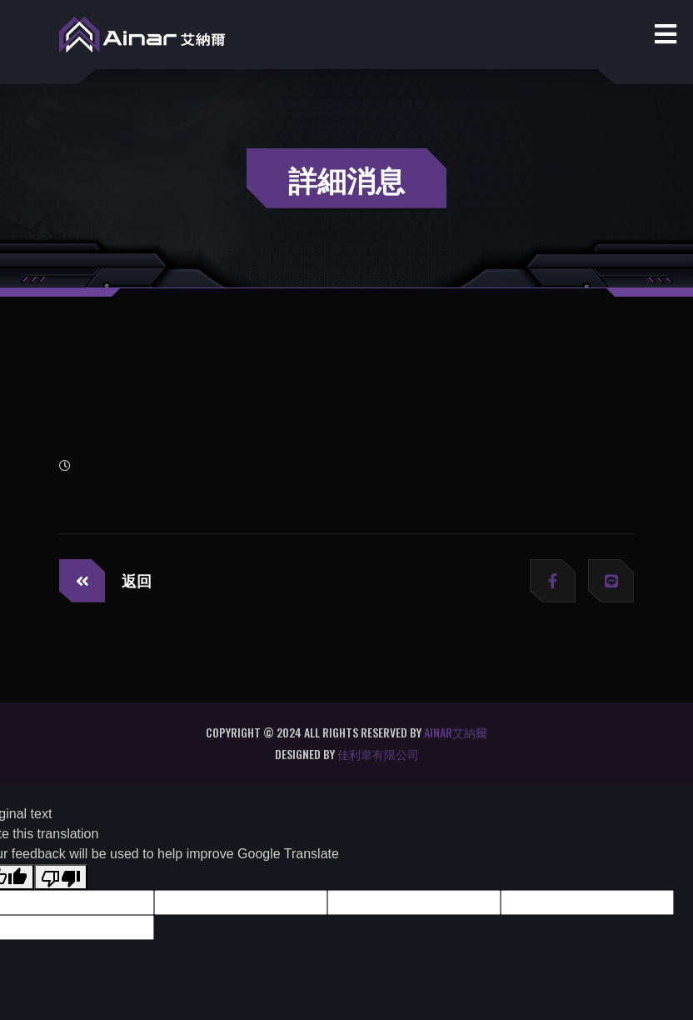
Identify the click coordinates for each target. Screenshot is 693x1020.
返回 (105, 580)
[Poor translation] (60, 877)
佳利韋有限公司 (378, 753)
